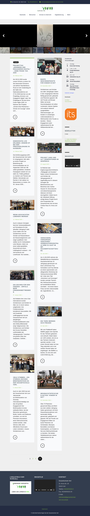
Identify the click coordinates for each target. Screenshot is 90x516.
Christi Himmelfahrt (75, 81)
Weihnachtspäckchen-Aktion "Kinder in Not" (49, 395)
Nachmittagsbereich (53, 145)
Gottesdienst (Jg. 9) (75, 76)
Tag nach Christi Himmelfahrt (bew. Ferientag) (74, 87)
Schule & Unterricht (45, 15)
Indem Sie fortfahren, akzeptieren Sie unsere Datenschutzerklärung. (71, 140)
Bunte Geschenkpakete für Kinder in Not (48, 81)
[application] (72, 163)
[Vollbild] (79, 166)
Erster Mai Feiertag (75, 65)
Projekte (16, 62)
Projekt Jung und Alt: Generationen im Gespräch (50, 159)
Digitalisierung (59, 15)
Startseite (22, 15)
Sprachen (20, 202)
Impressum (45, 509)
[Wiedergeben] (67, 166)
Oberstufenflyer (68, 101)
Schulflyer (67, 100)
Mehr (68, 15)
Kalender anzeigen (69, 93)
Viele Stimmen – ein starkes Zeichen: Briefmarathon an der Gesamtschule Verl (21, 381)
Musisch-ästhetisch (17, 272)
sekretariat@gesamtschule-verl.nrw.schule (52, 2)
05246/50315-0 (34, 2)
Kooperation (43, 145)
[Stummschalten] (77, 166)
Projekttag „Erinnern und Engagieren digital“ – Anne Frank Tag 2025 (22, 69)
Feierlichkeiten (16, 128)
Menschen (32, 15)
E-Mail (66, 134)
